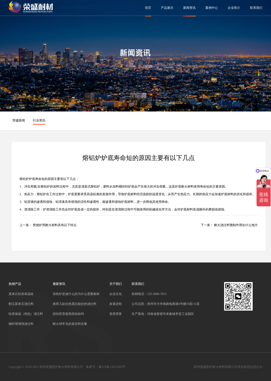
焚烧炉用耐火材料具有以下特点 (55, 225)
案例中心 (211, 7)
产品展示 (167, 7)
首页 (148, 7)
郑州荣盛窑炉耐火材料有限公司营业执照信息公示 (228, 366)
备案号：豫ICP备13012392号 (105, 366)
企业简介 (234, 7)
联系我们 (256, 7)
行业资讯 (39, 120)
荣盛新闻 (18, 120)
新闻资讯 (189, 7)
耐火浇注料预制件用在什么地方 (236, 225)
